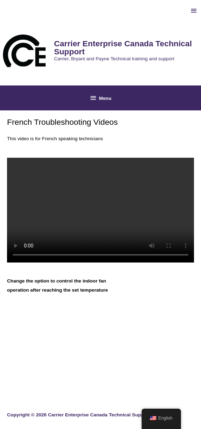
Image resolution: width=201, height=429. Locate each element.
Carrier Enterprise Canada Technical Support (123, 47)
